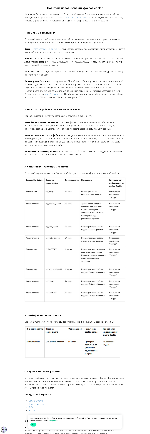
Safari (31, 407)
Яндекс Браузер (36, 404)
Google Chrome (36, 400)
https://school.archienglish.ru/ (77, 17)
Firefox (32, 410)
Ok (33, 425)
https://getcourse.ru (54, 94)
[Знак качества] (4, 430)
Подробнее (53, 421)
